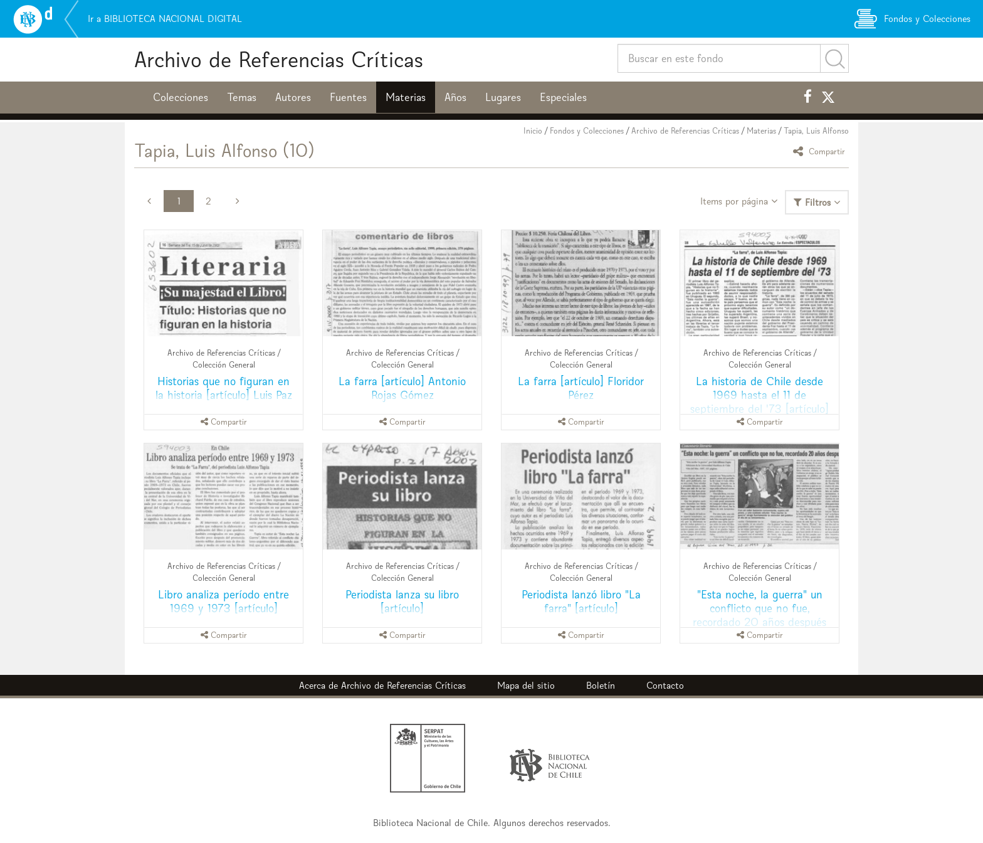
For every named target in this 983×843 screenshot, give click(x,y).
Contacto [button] (665, 685)
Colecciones (180, 97)
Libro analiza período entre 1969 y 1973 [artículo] (223, 601)
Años (455, 97)
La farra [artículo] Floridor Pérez (581, 388)
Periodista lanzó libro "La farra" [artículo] (581, 601)
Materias (406, 97)
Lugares (503, 97)
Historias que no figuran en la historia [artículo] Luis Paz (223, 388)
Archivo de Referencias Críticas (278, 59)
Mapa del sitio (526, 685)
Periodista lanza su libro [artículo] (402, 601)
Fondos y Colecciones (587, 130)
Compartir (821, 151)
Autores (293, 97)
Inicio (532, 130)
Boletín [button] (600, 685)
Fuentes (348, 97)
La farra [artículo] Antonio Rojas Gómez (402, 388)
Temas (241, 97)
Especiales (563, 97)
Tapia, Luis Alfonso (816, 130)
